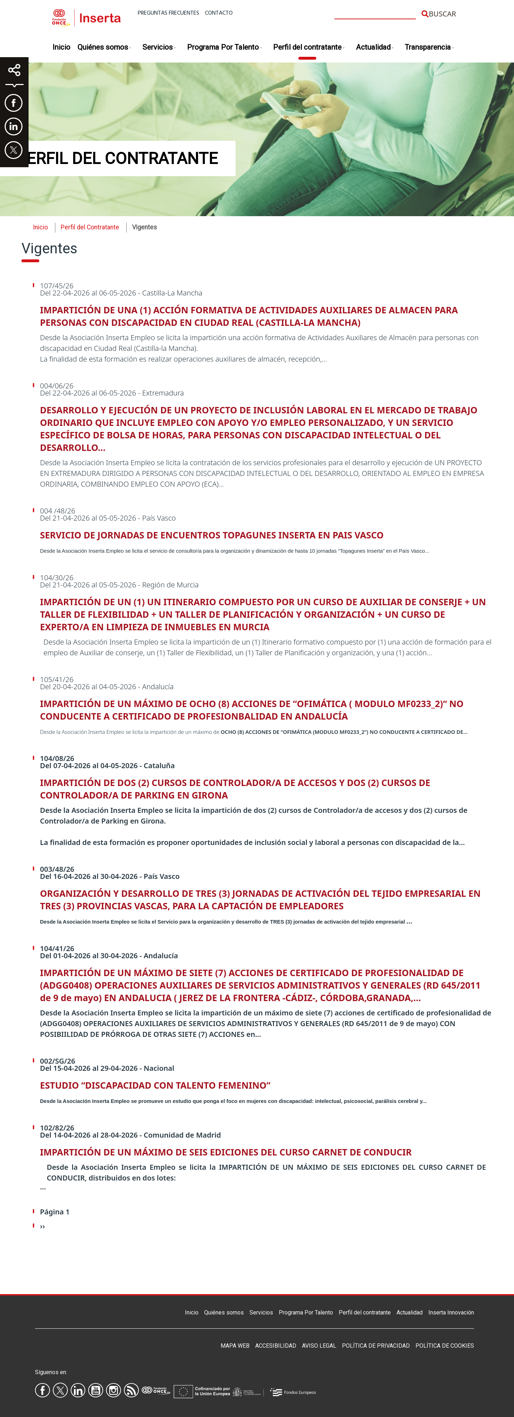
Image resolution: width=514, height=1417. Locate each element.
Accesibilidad (275, 1345)
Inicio (61, 47)
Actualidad (375, 48)
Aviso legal (319, 1345)
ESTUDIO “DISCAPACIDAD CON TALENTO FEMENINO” (155, 1085)
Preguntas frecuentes (168, 13)
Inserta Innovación (451, 1312)
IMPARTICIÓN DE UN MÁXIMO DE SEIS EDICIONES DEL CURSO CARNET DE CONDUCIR (226, 1152)
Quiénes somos (104, 48)
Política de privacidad (376, 1345)
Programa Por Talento (224, 48)
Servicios (159, 48)
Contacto (219, 13)
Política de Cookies (444, 1345)
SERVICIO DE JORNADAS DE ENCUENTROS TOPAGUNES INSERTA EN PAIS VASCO (212, 535)
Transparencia (429, 48)
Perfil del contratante (309, 48)
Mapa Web (235, 1345)
